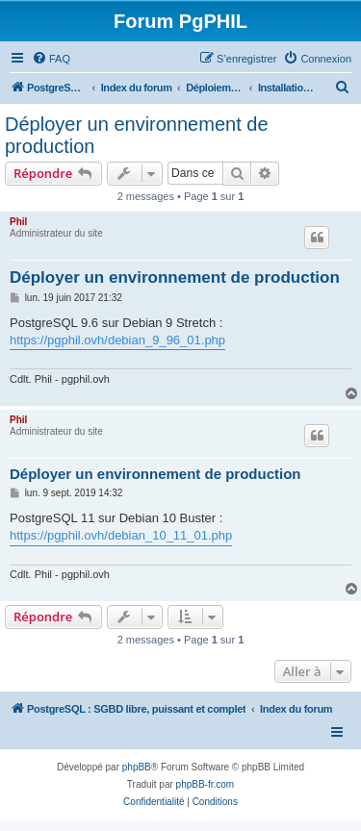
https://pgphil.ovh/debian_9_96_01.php (117, 340)
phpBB (136, 767)
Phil (18, 221)
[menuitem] (51, 58)
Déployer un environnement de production (137, 135)
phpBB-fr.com (205, 784)
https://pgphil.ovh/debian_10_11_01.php (121, 535)
